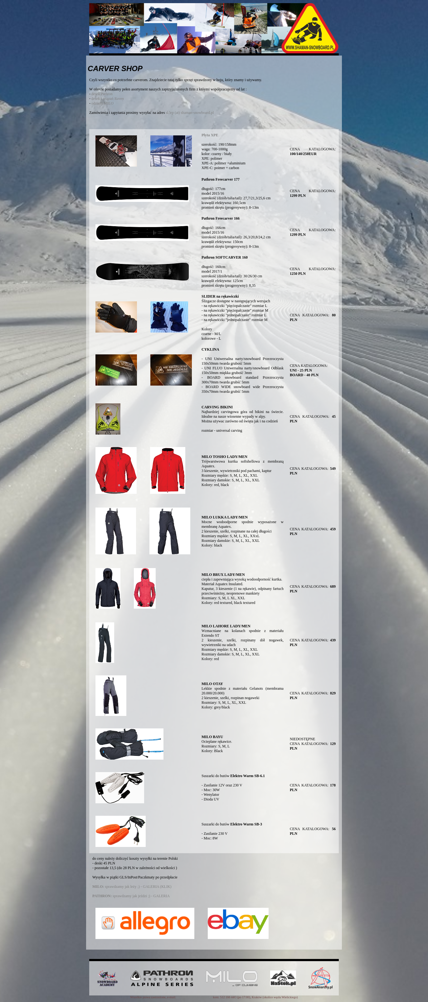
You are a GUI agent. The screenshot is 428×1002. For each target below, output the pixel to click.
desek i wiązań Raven (107, 98)
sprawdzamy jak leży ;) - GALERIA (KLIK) (132, 886)
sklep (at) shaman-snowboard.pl (190, 112)
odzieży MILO (102, 103)
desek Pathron (102, 94)
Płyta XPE (210, 135)
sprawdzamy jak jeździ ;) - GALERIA (131, 896)
